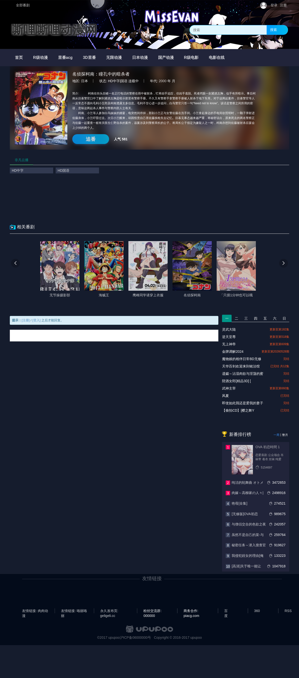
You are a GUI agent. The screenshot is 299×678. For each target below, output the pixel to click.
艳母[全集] (239, 503)
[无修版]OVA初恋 (245, 514)
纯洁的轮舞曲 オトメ (247, 482)
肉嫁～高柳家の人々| (247, 493)
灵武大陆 (229, 329)
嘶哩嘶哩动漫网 (54, 30)
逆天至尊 (229, 337)
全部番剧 (23, 5)
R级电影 (191, 57)
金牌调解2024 (232, 351)
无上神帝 (229, 344)
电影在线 (216, 57)
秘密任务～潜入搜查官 (249, 545)
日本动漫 (140, 57)
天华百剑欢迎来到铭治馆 (241, 366)
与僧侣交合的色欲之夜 (249, 524)
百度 (226, 611)
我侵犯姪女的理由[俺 (247, 556)
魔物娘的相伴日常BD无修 (241, 359)
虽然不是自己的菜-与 (248, 535)
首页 (19, 57)
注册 (283, 5)
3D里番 (89, 57)
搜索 (273, 30)
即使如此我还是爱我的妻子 (242, 403)
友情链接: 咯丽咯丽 (74, 611)
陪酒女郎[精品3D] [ (236, 381)
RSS (288, 611)
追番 (91, 139)
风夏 (225, 396)
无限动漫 (114, 57)
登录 (274, 5)
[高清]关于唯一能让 (246, 566)
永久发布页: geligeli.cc (109, 611)
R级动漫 (40, 57)
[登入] (36, 320)
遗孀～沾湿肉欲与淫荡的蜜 (242, 374)
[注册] (26, 320)
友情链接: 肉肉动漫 (35, 611)
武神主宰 (229, 388)
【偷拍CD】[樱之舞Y (238, 410)
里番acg (65, 57)
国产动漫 (166, 57)
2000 (162, 81)
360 (257, 611)
